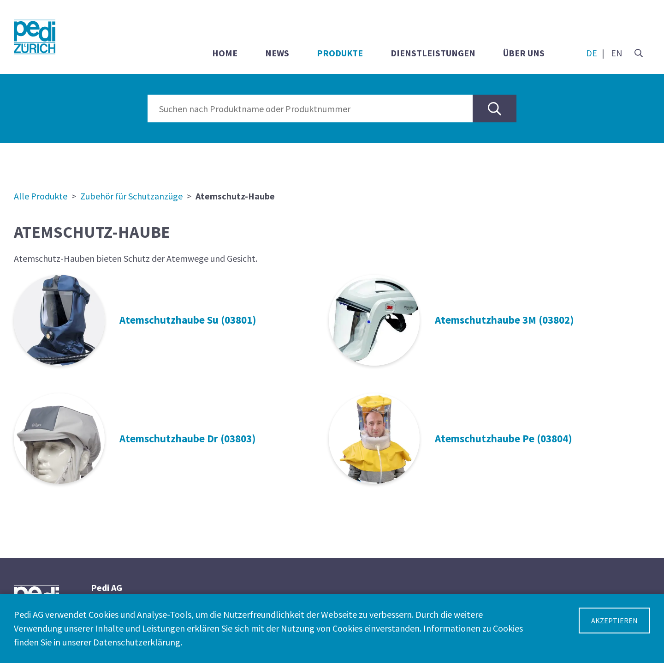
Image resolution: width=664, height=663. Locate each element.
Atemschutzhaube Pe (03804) (503, 438)
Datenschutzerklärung (136, 642)
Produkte (340, 53)
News (277, 53)
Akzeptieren (614, 620)
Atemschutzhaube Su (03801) (187, 319)
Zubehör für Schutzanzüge (131, 196)
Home (224, 53)
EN (616, 53)
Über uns (524, 53)
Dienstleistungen (433, 53)
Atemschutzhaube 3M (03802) (504, 319)
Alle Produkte (40, 196)
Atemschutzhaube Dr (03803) (187, 438)
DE (591, 53)
